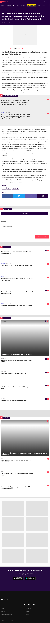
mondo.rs (19, 48)
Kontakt (28, 611)
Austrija (15, 188)
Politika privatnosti (6, 617)
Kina (4, 188)
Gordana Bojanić (8, 48)
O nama (2, 608)
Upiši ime (3, 221)
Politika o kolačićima (6, 614)
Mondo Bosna (5, 600)
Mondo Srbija (5, 597)
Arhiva (27, 614)
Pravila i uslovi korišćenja (32, 617)
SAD (9, 188)
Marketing (28, 608)
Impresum (3, 611)
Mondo (3, 594)
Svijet (6, 10)
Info (2, 10)
